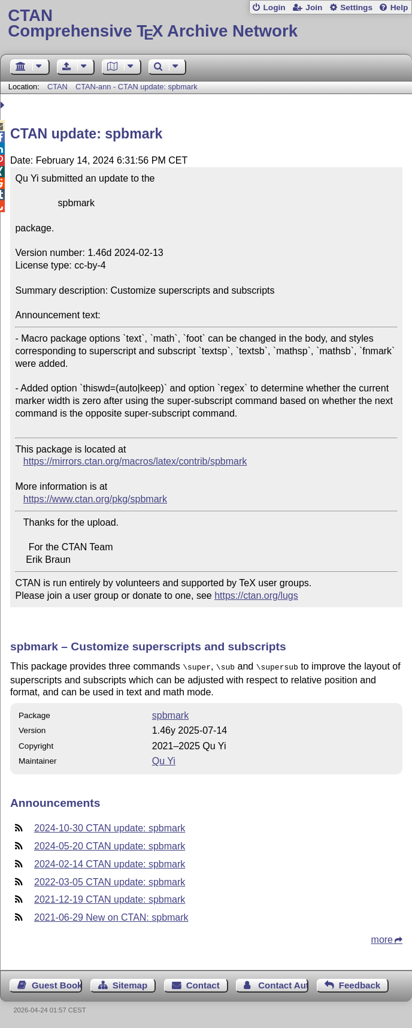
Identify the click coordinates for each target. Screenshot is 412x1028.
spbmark (170, 714)
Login (274, 7)
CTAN (57, 86)
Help (399, 7)
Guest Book (57, 984)
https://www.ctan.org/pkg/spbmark (95, 499)
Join (313, 7)
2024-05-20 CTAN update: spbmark (109, 845)
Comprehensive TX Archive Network (206, 24)
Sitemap (130, 984)
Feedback (359, 984)
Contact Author (283, 984)
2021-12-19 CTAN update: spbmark (109, 898)
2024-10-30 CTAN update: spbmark (109, 827)
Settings (356, 7)
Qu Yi (163, 760)
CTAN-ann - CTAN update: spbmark (136, 86)
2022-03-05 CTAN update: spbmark (109, 881)
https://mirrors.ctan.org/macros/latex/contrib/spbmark (135, 461)
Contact (203, 984)
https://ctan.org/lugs (256, 595)
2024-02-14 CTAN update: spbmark (109, 863)
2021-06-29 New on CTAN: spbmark (111, 916)
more (382, 938)
